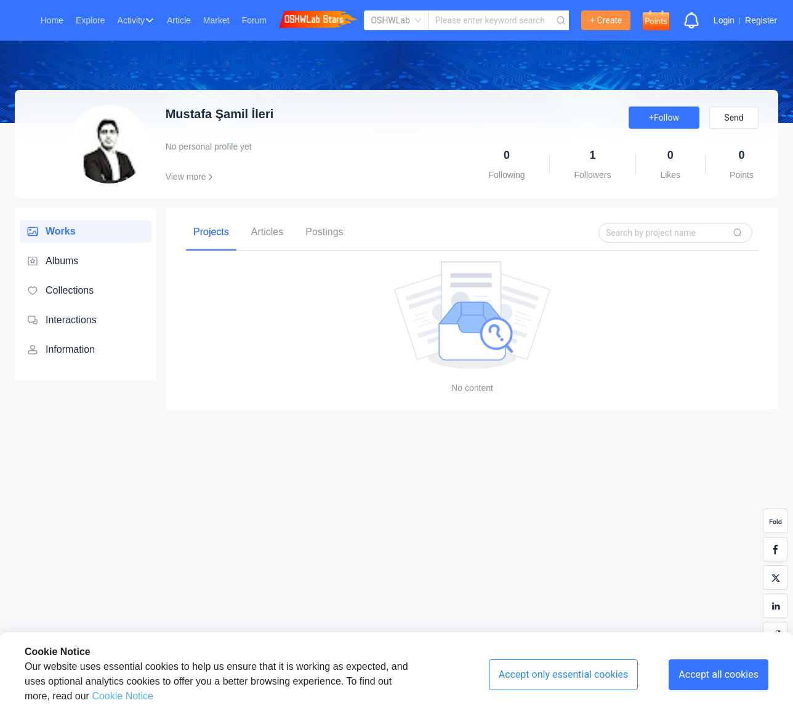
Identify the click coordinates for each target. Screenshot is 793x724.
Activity (131, 20)
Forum (254, 20)
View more (191, 177)
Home (52, 20)
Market (216, 20)
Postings (324, 232)
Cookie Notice (121, 696)
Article (179, 20)
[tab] (211, 231)
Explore (90, 20)
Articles (267, 232)
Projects (211, 232)
